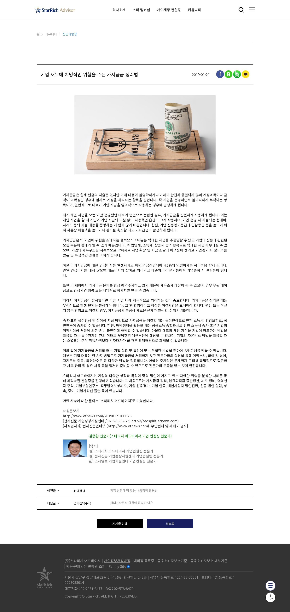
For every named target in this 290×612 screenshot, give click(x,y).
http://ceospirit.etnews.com (154, 420)
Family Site (117, 566)
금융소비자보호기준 (172, 560)
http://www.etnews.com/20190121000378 (97, 415)
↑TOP (270, 597)
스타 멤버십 (141, 9)
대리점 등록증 (144, 560)
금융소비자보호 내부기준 (209, 560)
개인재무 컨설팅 (169, 9)
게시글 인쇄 (120, 523)
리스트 (170, 523)
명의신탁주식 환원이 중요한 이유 (131, 503)
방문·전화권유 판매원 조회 (85, 566)
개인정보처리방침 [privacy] (117, 560)
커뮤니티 (194, 9)
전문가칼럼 (69, 34)
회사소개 (119, 9)
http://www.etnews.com (128, 425)
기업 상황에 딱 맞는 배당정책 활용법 (134, 490)
